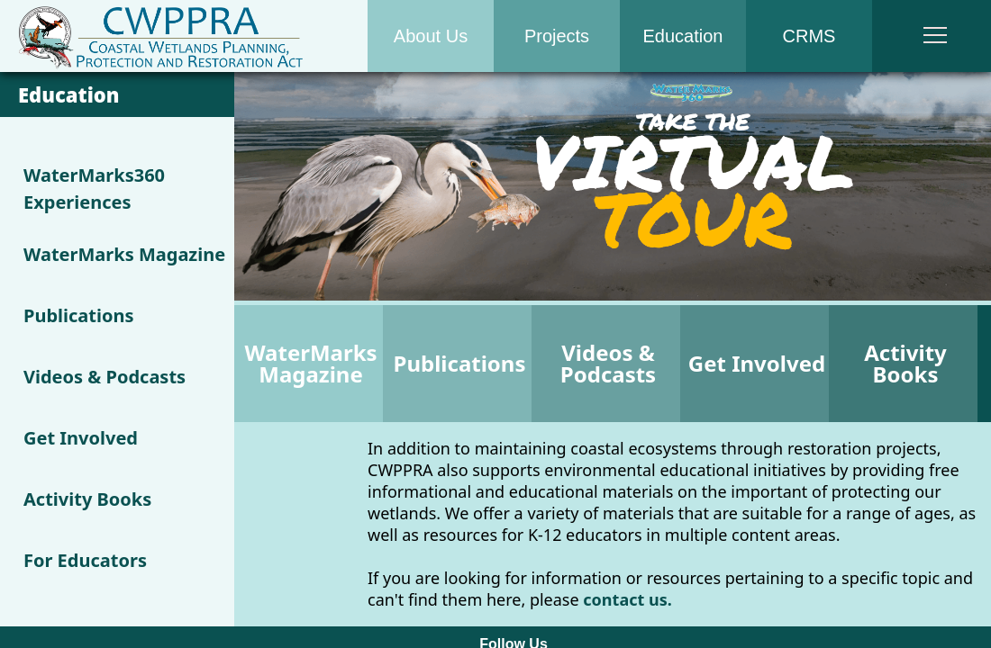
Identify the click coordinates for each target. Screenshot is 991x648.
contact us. (627, 599)
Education (683, 36)
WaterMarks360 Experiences (94, 188)
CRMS (809, 36)
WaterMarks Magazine (124, 254)
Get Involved (80, 438)
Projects (556, 36)
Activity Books (87, 499)
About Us (431, 36)
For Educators (85, 560)
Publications (78, 315)
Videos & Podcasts (104, 376)
